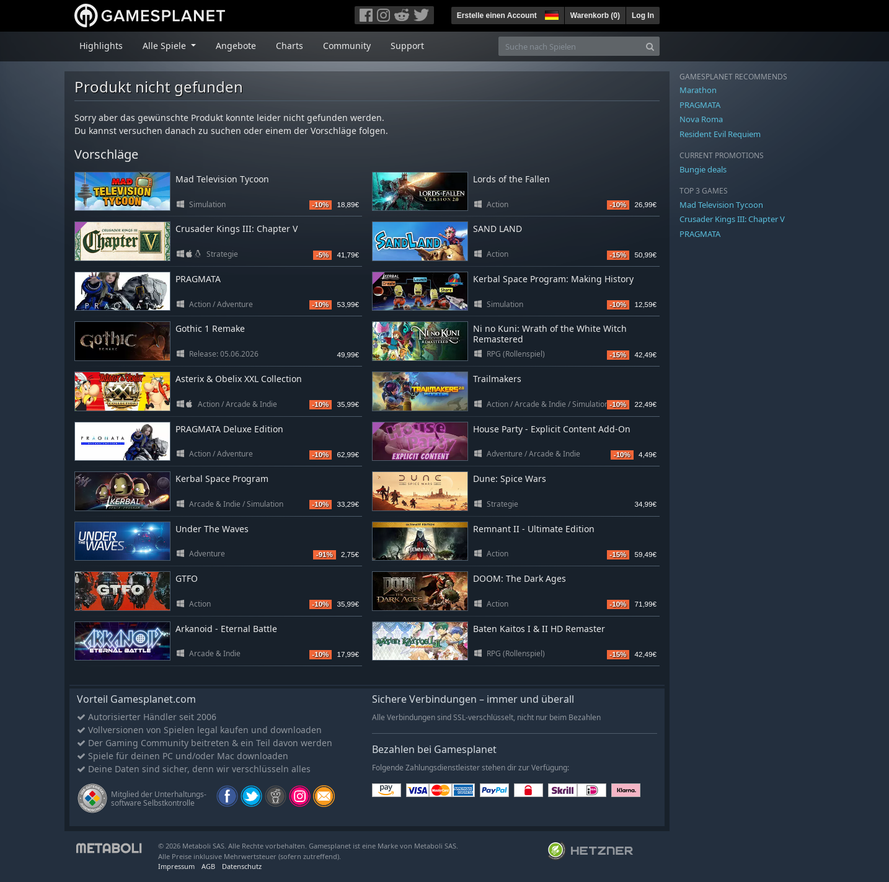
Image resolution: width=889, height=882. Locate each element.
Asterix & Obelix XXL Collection (238, 379)
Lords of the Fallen (511, 179)
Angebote (236, 45)
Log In (643, 15)
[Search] (650, 46)
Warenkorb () (595, 15)
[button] (550, 13)
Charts (289, 45)
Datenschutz (242, 866)
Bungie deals (703, 169)
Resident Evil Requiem (720, 134)
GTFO (186, 578)
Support (407, 45)
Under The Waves (212, 529)
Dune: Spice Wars (509, 478)
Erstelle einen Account (497, 15)
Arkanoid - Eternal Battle (226, 629)
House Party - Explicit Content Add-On (551, 429)
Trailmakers (497, 379)
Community (347, 45)
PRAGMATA (198, 279)
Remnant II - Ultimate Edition (534, 529)
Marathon (698, 90)
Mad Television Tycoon (222, 179)
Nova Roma (701, 119)
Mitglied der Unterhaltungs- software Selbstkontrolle (158, 798)
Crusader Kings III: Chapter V (236, 228)
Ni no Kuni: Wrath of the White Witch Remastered (550, 334)
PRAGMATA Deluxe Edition (229, 429)
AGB (208, 866)
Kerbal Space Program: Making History (553, 279)
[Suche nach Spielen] (569, 46)
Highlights (101, 45)
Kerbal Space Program (221, 478)
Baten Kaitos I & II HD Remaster (539, 629)
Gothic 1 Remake (210, 328)
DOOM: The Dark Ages (519, 578)
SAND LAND (497, 228)
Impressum (176, 866)
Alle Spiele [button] (165, 45)
